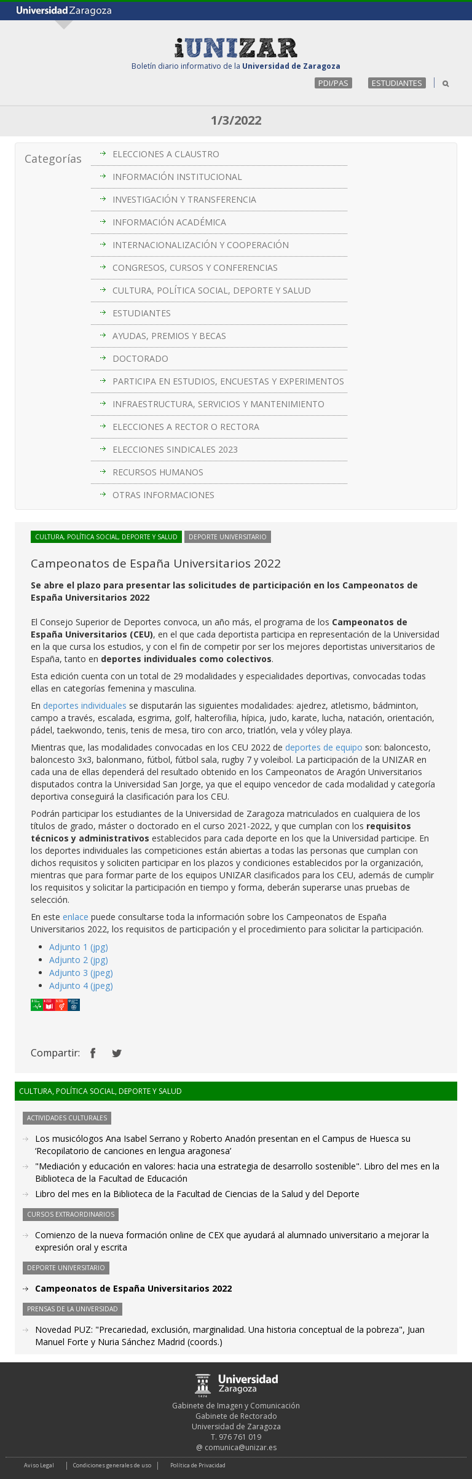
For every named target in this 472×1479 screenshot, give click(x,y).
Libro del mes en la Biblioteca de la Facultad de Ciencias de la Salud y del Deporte (197, 1194)
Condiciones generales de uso (112, 1465)
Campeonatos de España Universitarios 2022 (133, 1288)
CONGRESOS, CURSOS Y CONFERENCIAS (195, 267)
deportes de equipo (324, 747)
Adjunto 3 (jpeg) (81, 972)
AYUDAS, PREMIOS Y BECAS (169, 335)
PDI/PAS (333, 82)
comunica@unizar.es (241, 1447)
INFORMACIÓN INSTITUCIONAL (177, 176)
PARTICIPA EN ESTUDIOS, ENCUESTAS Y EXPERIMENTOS (228, 381)
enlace (75, 917)
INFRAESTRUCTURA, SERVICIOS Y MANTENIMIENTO (218, 404)
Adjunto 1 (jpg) (78, 947)
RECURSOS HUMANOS (157, 472)
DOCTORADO (140, 358)
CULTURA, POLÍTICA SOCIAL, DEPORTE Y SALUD (211, 290)
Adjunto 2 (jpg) (78, 960)
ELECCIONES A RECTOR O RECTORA (185, 426)
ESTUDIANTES (397, 82)
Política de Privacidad (198, 1465)
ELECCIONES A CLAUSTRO (165, 154)
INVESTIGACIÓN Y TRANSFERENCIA (184, 199)
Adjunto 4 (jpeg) (81, 985)
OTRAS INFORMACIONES (163, 495)
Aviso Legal (39, 1465)
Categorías (53, 158)
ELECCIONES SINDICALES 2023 (175, 449)
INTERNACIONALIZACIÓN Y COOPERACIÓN (200, 245)
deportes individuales (85, 705)
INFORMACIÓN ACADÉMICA (169, 222)
